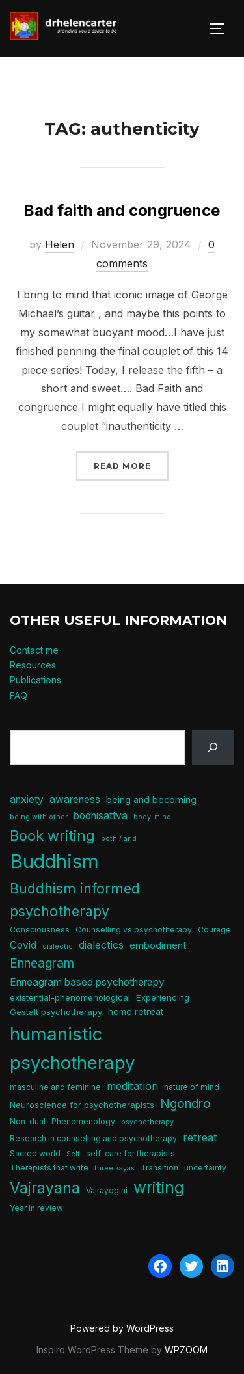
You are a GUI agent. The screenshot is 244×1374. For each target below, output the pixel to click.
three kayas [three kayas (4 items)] (114, 1168)
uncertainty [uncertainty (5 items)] (205, 1167)
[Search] (213, 747)
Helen (59, 244)
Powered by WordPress (122, 1328)
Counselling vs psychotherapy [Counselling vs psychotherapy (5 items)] (133, 929)
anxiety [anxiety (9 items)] (27, 799)
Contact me (34, 649)
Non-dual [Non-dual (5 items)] (28, 1121)
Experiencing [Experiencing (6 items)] (162, 997)
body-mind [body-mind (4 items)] (152, 817)
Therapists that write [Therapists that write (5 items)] (49, 1167)
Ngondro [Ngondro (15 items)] (185, 1103)
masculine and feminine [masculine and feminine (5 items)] (55, 1087)
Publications (35, 679)
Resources (33, 664)
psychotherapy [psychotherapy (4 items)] (147, 1122)
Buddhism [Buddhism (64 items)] (54, 861)
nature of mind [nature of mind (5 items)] (191, 1087)
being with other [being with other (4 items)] (39, 817)
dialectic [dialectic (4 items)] (57, 946)
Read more (131, 464)
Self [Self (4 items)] (73, 1154)
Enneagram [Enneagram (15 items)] (42, 963)
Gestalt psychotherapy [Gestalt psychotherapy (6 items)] (56, 1012)
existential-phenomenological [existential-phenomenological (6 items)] (70, 997)
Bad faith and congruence (121, 210)
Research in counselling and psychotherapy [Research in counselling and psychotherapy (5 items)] (93, 1138)
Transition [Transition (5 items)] (159, 1167)
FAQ (18, 695)
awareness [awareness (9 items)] (74, 799)
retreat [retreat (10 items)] (200, 1137)
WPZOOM (186, 1349)
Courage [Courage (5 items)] (214, 929)
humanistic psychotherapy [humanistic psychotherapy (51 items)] (72, 1048)
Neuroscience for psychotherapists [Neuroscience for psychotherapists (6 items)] (82, 1105)
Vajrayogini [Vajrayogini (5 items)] (107, 1190)
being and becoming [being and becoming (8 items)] (151, 800)
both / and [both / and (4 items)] (119, 838)
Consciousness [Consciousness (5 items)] (40, 929)
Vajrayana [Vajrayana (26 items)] (45, 1188)
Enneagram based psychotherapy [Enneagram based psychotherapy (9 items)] (87, 982)
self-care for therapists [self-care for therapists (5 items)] (130, 1153)
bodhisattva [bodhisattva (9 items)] (101, 816)
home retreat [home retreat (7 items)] (135, 1011)
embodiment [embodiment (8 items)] (157, 945)
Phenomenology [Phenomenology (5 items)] (83, 1121)
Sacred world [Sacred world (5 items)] (35, 1153)
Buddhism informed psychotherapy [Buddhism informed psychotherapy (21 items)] (75, 899)
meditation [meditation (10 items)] (132, 1085)
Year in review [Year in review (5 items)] (36, 1208)
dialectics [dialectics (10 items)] (101, 944)
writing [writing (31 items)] (158, 1187)
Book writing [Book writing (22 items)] (52, 835)
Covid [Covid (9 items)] (23, 945)
